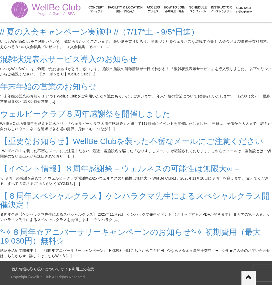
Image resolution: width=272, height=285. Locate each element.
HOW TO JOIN (174, 9)
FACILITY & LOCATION (125, 9)
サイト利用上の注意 (77, 269)
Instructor (221, 9)
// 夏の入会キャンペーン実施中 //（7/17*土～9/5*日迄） (99, 31)
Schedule (198, 9)
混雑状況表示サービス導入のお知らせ (68, 59)
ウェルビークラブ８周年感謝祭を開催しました (85, 113)
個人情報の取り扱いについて (35, 269)
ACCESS (153, 9)
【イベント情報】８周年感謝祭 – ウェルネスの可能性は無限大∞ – (119, 168)
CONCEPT (96, 9)
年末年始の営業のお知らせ (48, 86)
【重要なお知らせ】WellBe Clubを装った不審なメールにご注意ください (131, 141)
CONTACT (244, 9)
